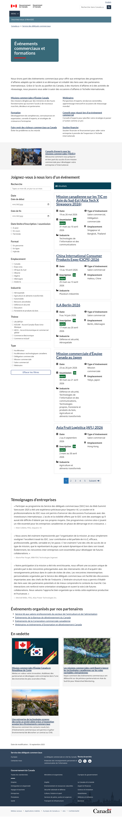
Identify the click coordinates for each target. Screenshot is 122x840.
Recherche (16, 184)
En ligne (15, 248)
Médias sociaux (16, 811)
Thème (14, 317)
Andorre (16, 282)
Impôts (46, 782)
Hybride (15, 251)
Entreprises (15, 793)
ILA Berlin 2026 (68, 305)
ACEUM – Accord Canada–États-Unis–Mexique (28, 326)
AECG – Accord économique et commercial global (30, 331)
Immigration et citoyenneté (20, 786)
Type (13, 345)
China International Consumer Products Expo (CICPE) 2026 (79, 258)
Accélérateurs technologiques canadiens (29, 353)
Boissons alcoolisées (21, 302)
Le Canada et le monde (86, 782)
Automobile (18, 299)
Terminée (16, 234)
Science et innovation (85, 790)
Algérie (16, 276)
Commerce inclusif (20, 338)
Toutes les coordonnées (19, 775)
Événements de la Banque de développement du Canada (43, 617)
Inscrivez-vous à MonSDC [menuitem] (22, 19)
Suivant (92, 480)
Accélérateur (18, 350)
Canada (16, 264)
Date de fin (16, 211)
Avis (64, 811)
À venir (15, 228)
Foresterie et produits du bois (25, 311)
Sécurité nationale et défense (54, 790)
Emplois (14, 782)
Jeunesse (81, 801)
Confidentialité (74, 811)
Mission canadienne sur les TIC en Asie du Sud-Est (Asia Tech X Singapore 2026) (81, 200)
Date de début (17, 199)
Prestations (15, 797)
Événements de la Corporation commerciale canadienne (42, 621)
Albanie (16, 273)
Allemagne (17, 279)
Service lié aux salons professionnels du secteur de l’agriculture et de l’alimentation (56, 614)
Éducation (17, 308)
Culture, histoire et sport (53, 793)
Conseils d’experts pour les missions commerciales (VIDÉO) (60, 152)
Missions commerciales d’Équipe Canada (30, 97)
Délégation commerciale (23, 356)
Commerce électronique (23, 335)
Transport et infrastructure (54, 801)
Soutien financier (71, 127)
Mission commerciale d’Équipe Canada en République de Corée (31, 669)
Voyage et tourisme (18, 790)
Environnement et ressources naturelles (58, 786)
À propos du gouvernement (87, 775)
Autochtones (82, 793)
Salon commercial (20, 362)
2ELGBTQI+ (17, 322)
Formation (16, 112)
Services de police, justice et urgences (58, 797)
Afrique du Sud (19, 270)
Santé (13, 801)
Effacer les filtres (31, 372)
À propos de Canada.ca (51, 811)
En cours (15, 231)
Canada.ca (15, 26)
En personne (17, 245)
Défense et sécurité (21, 305)
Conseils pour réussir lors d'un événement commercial (82, 113)
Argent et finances (84, 786)
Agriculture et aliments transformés (27, 296)
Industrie (16, 288)
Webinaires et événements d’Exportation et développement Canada (48, 624)
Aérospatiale (18, 293)
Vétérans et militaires (85, 797)
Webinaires (68, 97)
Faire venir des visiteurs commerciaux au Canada (34, 127)
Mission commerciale (21, 359)
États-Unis (17, 267)
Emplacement (18, 259)
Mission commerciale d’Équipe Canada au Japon (79, 355)
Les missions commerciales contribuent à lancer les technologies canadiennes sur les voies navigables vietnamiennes (86, 670)
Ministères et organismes (53, 775)
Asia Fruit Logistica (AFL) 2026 (79, 427)
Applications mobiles (32, 811)
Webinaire (17, 365)
